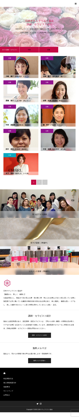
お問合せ (6, 395)
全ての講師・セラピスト (9, 50)
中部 (29, 50)
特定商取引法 (8, 378)
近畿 (48, 50)
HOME (4, 373)
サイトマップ (8, 391)
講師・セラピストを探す (39, 335)
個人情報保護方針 (9, 383)
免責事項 (6, 387)
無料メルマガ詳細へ (39, 360)
